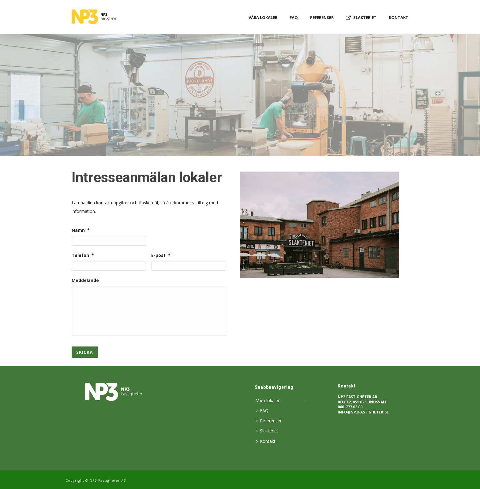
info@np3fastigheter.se (363, 412)
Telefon (83, 255)
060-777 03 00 (350, 406)
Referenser (322, 17)
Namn (81, 230)
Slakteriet (361, 17)
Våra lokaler (263, 17)
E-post (161, 255)
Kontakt (398, 17)
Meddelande (85, 280)
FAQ (294, 17)
